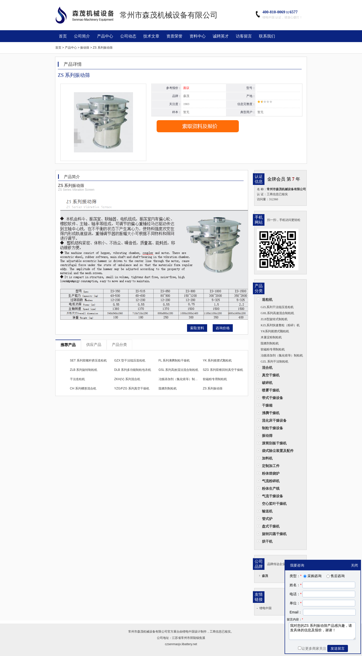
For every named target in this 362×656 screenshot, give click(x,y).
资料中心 (198, 36)
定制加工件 (271, 466)
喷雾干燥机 (271, 390)
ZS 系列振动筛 (213, 388)
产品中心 (105, 36)
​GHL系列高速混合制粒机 (277, 313)
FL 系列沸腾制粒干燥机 (174, 360)
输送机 (267, 511)
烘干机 (267, 541)
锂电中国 (265, 608)
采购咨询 (312, 576)
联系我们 (267, 36)
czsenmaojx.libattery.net (181, 644)
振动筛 (267, 436)
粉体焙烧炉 (271, 473)
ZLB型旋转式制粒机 (274, 319)
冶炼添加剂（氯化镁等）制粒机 (282, 355)
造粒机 (267, 300)
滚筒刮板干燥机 (274, 443)
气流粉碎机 (271, 481)
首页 (63, 36)
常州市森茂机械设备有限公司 (147, 631)
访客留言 (244, 36)
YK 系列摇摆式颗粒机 (217, 360)
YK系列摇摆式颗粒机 (275, 331)
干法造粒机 (77, 379)
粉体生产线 (271, 488)
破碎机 (267, 383)
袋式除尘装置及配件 (278, 451)
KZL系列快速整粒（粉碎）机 (280, 325)
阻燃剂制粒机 (270, 343)
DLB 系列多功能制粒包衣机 (132, 370)
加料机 (267, 458)
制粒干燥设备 (272, 428)
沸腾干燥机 (271, 413)
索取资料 (197, 328)
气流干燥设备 (272, 496)
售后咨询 (335, 576)
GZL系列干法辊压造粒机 (277, 307)
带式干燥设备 (272, 398)
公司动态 (128, 36)
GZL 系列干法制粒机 (274, 361)
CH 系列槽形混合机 (83, 388)
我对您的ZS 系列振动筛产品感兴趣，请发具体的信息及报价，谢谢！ (322, 631)
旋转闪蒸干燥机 (274, 534)
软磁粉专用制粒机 (273, 349)
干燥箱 (267, 405)
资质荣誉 (174, 36)
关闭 (354, 565)
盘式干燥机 (271, 526)
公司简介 (82, 36)
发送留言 (338, 648)
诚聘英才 (221, 36)
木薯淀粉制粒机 (271, 337)
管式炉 (267, 519)
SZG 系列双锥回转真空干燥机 (223, 370)
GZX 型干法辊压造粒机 (129, 360)
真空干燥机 (271, 375)
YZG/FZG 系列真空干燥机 (131, 388)
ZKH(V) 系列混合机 (127, 379)
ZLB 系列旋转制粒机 (83, 370)
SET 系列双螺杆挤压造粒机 (88, 360)
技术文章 (151, 36)
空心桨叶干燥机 (274, 504)
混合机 (267, 368)
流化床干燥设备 (274, 420)
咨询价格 (223, 328)
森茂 (265, 576)
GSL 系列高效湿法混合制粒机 (179, 370)
